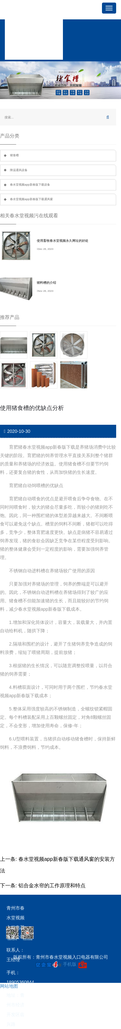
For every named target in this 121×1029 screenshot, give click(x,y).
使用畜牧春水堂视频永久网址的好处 (62, 240)
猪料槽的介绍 (46, 282)
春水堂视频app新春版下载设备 (30, 184)
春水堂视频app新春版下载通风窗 (31, 199)
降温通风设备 (18, 170)
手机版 (69, 964)
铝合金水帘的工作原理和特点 (52, 885)
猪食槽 (14, 155)
